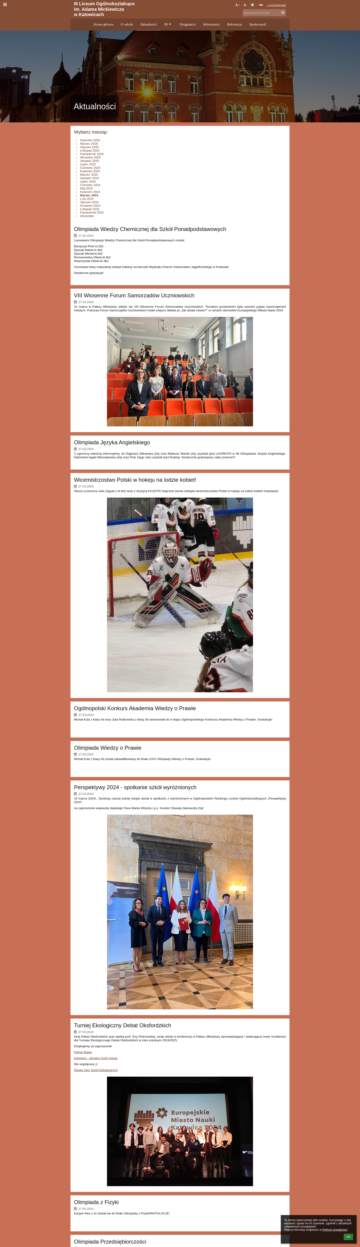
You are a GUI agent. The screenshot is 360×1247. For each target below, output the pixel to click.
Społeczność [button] (258, 24)
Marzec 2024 (89, 195)
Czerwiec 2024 (90, 185)
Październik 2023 (92, 212)
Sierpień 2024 (89, 178)
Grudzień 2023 (90, 205)
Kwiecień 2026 (90, 140)
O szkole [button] (127, 24)
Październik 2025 (92, 154)
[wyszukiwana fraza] (264, 13)
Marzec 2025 (89, 174)
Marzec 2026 (89, 143)
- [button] (245, 5)
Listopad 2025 (89, 150)
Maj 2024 (86, 188)
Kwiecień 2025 (90, 171)
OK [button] (348, 1237)
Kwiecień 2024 (90, 192)
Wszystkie (87, 216)
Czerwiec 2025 (90, 167)
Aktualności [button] (148, 24)
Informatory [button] (211, 24)
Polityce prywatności (334, 1229)
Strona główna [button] (103, 24)
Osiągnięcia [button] (188, 24)
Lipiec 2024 (88, 181)
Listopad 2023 (89, 209)
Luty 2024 (87, 198)
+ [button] (237, 5)
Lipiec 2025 (88, 164)
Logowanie (276, 5)
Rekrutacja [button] (234, 24)
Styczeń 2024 (89, 202)
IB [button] (168, 24)
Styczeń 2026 (89, 147)
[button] (260, 5)
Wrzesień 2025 (90, 157)
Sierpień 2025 (89, 161)
